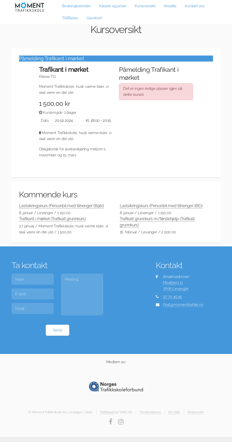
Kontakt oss (194, 6)
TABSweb (107, 412)
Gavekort (94, 18)
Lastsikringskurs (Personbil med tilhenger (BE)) (161, 205)
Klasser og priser (112, 6)
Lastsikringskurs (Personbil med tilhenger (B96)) (61, 205)
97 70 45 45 (172, 296)
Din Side (174, 412)
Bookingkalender (76, 6)
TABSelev (70, 18)
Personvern (196, 412)
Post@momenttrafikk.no (183, 304)
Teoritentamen (150, 412)
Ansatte (170, 6)
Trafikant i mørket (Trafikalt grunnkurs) (52, 218)
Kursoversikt (145, 6)
